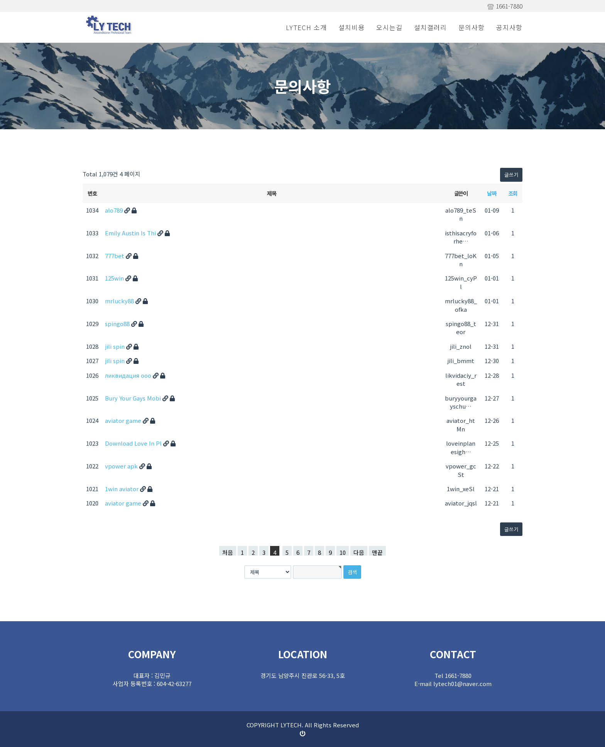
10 (343, 552)
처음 (227, 552)
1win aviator (122, 489)
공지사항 (509, 27)
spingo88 (118, 323)
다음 (358, 552)
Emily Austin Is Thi (131, 233)
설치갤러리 (430, 27)
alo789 (114, 210)
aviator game (124, 420)
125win (115, 278)
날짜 (491, 193)
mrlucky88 (120, 301)
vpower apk (122, 466)
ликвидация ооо (129, 375)
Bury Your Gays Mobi (133, 398)
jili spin (115, 346)
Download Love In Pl (134, 443)
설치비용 (351, 27)
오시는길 (389, 27)
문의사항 (471, 27)
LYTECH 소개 (306, 27)
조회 (512, 193)
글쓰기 (511, 174)
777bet (115, 256)
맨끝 (377, 552)
